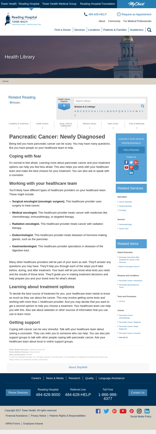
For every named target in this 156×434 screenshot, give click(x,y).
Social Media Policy (140, 416)
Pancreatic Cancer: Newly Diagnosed (128, 327)
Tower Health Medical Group (59, 3)
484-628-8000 (48, 394)
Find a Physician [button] (131, 150)
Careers (36, 378)
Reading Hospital (29, 3)
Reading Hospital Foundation (97, 3)
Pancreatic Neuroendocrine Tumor (129, 286)
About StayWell (78, 367)
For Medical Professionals (137, 21)
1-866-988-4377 (107, 396)
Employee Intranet (33, 423)
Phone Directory (18, 392)
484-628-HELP (78, 394)
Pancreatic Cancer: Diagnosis (130, 322)
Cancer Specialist (125, 202)
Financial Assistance (17, 415)
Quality (89, 378)
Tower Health (9, 3)
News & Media (55, 378)
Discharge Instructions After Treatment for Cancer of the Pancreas (129, 259)
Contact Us (138, 392)
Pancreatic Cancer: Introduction (130, 281)
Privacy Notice (38, 415)
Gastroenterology (125, 206)
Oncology (122, 210)
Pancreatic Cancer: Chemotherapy (126, 316)
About (102, 21)
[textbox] (108, 101)
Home (6, 81)
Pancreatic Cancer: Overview (129, 333)
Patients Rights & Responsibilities (67, 415)
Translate (16, 103)
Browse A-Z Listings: (85, 107)
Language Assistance (112, 378)
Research (74, 378)
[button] (64, 107)
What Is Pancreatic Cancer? (129, 266)
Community (114, 21)
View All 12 (123, 337)
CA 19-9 (122, 301)
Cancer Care (123, 229)
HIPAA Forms (13, 423)
